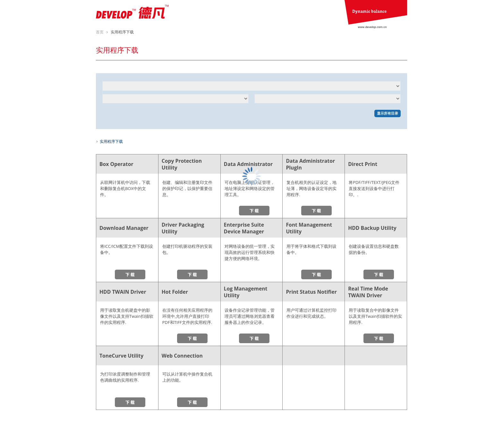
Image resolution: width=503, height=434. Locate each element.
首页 (100, 32)
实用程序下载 (111, 141)
